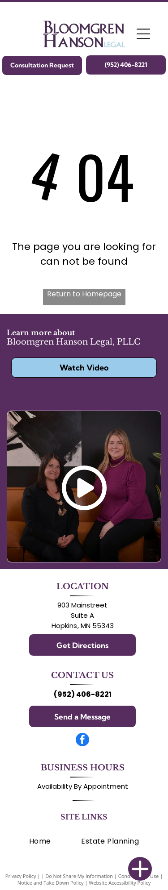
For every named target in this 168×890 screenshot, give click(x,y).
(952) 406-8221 (83, 694)
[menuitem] (40, 841)
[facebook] (82, 741)
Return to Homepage (84, 294)
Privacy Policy (20, 876)
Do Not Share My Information (79, 876)
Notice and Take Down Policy (50, 882)
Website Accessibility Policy (120, 882)
